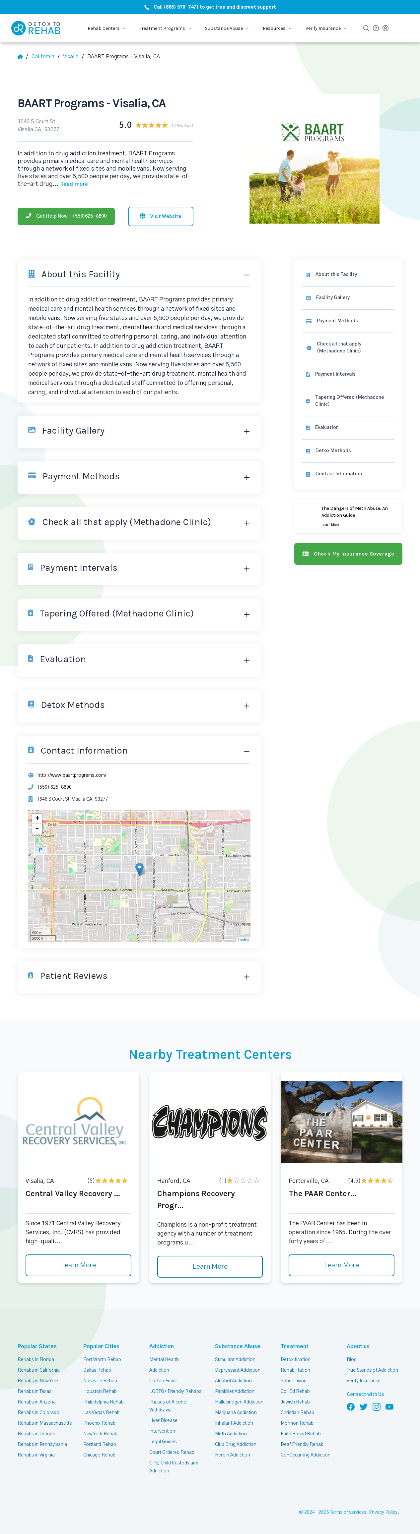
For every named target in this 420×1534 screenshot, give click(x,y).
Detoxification (296, 1359)
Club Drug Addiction (235, 1444)
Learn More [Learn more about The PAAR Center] (341, 1265)
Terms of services (348, 1512)
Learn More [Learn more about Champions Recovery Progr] (210, 1266)
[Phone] (66, 216)
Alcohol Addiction (233, 1381)
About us (358, 1346)
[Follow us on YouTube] (389, 1406)
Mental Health (164, 1359)
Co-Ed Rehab (295, 1391)
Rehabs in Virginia (36, 1455)
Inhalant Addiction (234, 1423)
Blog (352, 1359)
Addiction (161, 1346)
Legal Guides (162, 1442)
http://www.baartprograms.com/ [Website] (71, 775)
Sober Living (294, 1381)
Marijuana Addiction (236, 1412)
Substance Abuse (237, 1346)
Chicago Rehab (99, 1455)
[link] (348, 321)
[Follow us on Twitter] (364, 1406)
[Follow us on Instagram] (377, 1406)
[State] (45, 57)
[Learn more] (348, 516)
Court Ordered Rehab (171, 1452)
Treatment (295, 1346)
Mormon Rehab (297, 1423)
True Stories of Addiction (372, 1370)
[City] (73, 57)
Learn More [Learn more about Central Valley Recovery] (78, 1265)
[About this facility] (348, 274)
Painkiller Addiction (234, 1391)
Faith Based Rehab (301, 1434)
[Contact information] (348, 474)
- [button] (37, 829)
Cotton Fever (163, 1381)
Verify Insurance (364, 1381)
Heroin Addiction (232, 1455)
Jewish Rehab (295, 1402)
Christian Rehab (297, 1412)
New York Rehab (100, 1434)
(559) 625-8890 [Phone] (54, 787)
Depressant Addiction (237, 1370)
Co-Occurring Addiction (305, 1455)
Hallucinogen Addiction (239, 1402)
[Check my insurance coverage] (348, 554)
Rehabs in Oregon (36, 1434)
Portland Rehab (99, 1444)
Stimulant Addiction (235, 1359)
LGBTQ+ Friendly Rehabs (175, 1391)
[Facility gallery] (348, 298)
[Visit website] (160, 216)
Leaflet (243, 940)
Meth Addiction (231, 1434)
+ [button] (37, 819)
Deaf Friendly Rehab (302, 1444)
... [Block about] (70, 184)
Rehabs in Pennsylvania (42, 1444)
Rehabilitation (295, 1370)
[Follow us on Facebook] (351, 1406)
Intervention (162, 1431)
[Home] (23, 57)
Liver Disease (163, 1420)
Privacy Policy (383, 1512)
